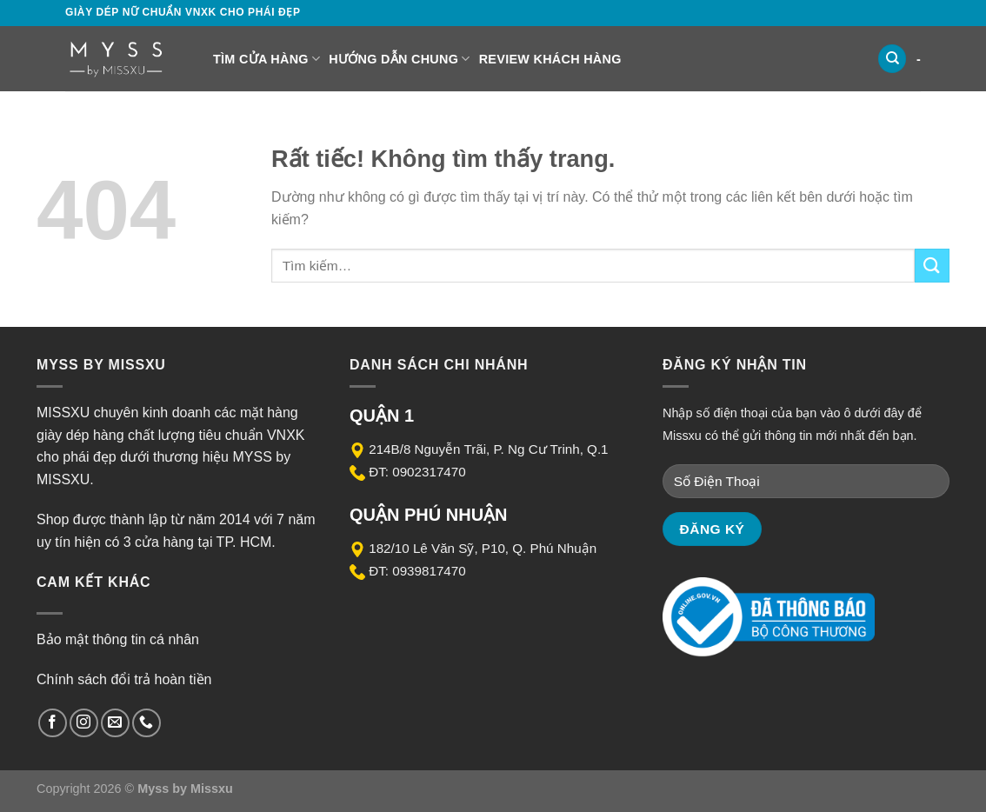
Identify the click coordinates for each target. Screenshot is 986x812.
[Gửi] (932, 266)
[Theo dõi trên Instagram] (84, 723)
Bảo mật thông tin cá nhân (118, 639)
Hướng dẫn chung (399, 58)
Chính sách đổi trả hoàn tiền (124, 679)
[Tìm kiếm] (892, 58)
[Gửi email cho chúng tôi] (115, 723)
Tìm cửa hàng (266, 58)
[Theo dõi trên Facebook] (52, 723)
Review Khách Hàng (550, 59)
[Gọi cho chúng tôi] (146, 723)
